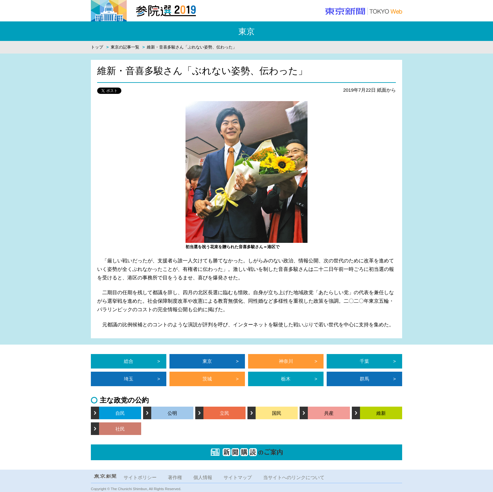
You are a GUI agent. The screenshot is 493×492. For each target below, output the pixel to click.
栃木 (286, 378)
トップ (97, 47)
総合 (128, 361)
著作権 (175, 477)
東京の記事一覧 (125, 47)
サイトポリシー (140, 477)
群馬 (364, 378)
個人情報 (202, 477)
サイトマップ (238, 477)
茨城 (207, 378)
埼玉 (128, 378)
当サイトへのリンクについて (293, 477)
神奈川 (286, 361)
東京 (207, 361)
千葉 (364, 361)
